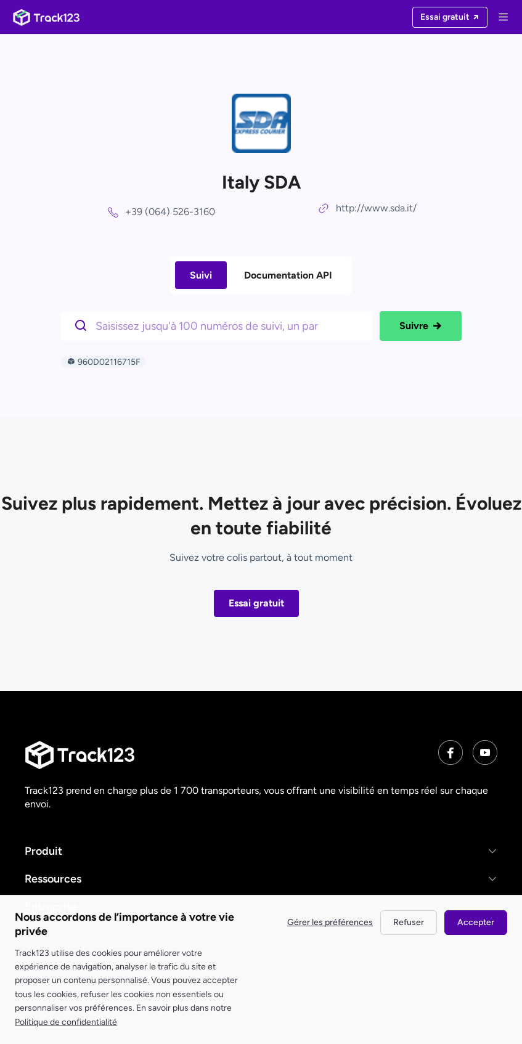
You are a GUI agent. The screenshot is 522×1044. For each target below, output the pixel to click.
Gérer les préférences (330, 922)
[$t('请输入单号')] (220, 324)
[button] (261, 851)
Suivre (420, 326)
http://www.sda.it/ (376, 208)
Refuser (408, 922)
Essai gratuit (256, 603)
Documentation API (288, 275)
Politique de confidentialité (66, 1022)
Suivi (201, 275)
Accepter (475, 922)
